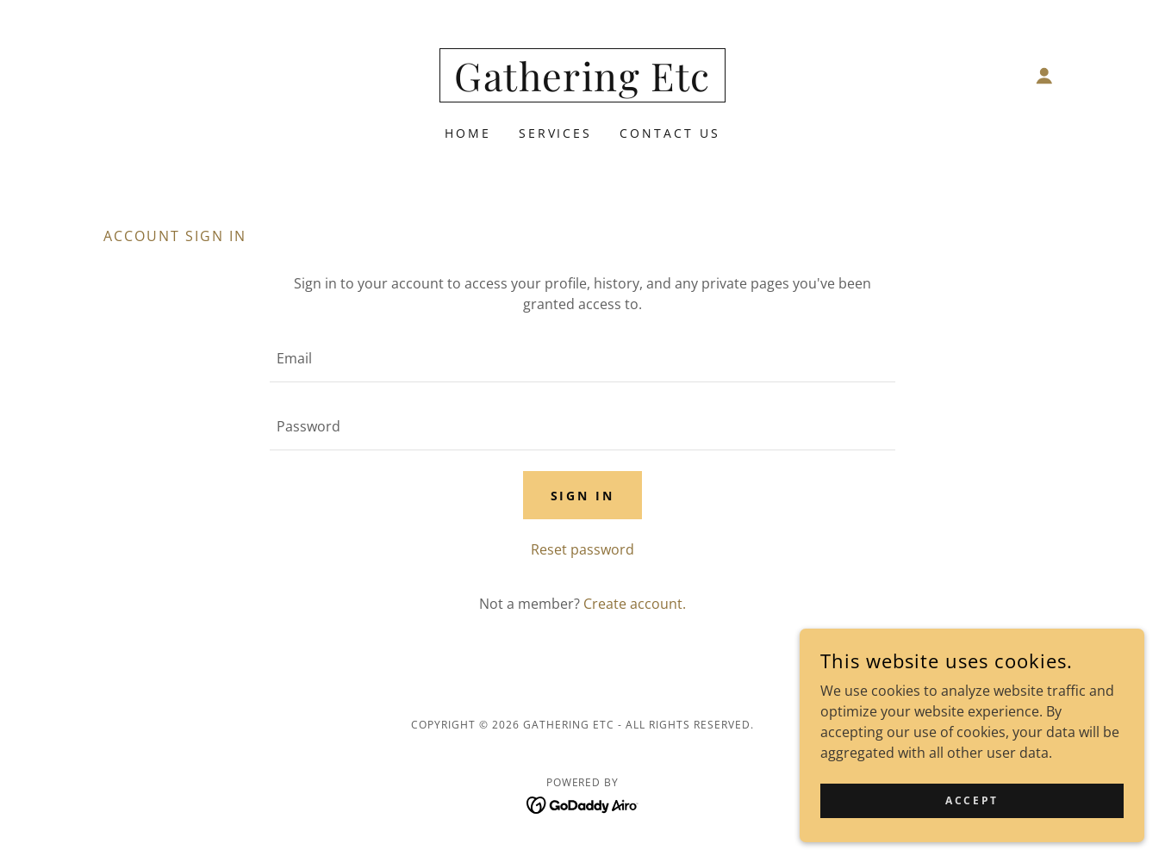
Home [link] (468, 133)
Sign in (583, 495)
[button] (1044, 76)
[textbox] (582, 358)
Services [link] (556, 133)
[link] (582, 86)
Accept (971, 800)
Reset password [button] (582, 549)
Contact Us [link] (670, 133)
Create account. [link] (634, 603)
